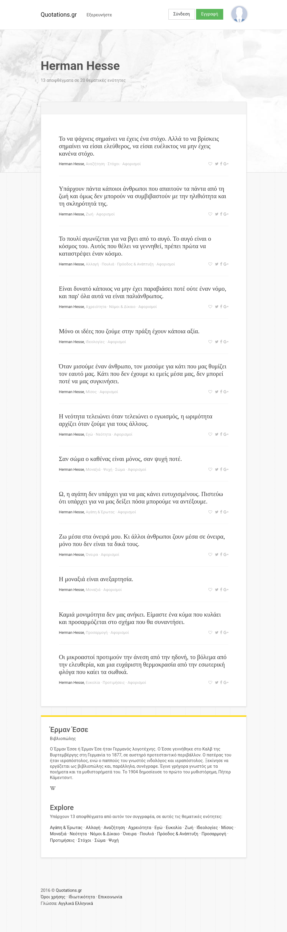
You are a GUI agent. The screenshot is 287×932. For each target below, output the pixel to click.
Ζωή (89, 214)
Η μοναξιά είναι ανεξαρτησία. (96, 579)
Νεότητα (103, 434)
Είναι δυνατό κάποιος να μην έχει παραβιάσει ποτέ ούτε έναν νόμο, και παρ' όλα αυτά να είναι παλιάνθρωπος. (143, 292)
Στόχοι (114, 164)
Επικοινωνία (110, 897)
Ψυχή (107, 469)
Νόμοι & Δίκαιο (122, 306)
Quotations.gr (59, 14)
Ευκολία (93, 682)
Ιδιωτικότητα (82, 897)
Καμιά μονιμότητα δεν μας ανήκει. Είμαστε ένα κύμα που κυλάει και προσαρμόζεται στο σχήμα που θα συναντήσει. (140, 618)
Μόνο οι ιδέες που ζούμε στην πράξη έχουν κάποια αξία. (129, 331)
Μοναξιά (93, 469)
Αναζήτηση (95, 164)
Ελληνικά (84, 903)
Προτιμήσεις (114, 682)
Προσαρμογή (97, 632)
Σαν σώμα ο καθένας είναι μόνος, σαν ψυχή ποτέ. (120, 458)
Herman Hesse (71, 164)
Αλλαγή (92, 264)
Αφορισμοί (131, 164)
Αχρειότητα (96, 306)
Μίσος (91, 392)
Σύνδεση (181, 14)
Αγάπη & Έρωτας (100, 512)
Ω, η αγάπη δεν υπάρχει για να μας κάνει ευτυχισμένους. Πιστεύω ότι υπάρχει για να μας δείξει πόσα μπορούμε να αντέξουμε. (141, 497)
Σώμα (120, 469)
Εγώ (89, 434)
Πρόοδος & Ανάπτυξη (135, 264)
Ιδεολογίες (95, 342)
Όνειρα (92, 554)
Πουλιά (108, 264)
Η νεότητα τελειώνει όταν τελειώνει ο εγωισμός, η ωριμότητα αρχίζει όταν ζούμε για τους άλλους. (135, 420)
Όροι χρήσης (53, 897)
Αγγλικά (66, 903)
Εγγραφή (209, 14)
